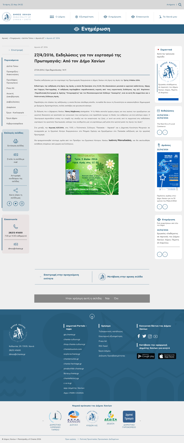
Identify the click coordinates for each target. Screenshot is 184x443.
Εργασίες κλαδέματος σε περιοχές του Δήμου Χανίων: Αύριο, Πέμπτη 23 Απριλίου (168, 238)
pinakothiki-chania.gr (74, 369)
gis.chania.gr (69, 335)
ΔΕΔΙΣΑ (110, 418)
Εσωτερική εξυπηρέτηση (110, 336)
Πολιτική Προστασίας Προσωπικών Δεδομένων (99, 439)
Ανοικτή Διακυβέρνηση (12, 95)
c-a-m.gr (68, 383)
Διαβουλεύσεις (13, 102)
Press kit (103, 341)
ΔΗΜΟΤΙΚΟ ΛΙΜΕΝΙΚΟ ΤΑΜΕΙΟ (55, 421)
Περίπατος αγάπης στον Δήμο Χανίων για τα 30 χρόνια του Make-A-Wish (167, 198)
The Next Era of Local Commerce (166, 125)
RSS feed (103, 346)
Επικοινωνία (140, 16)
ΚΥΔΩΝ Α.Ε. (92, 419)
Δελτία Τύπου (27, 38)
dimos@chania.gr (15, 249)
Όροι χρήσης (70, 439)
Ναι (107, 298)
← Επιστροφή (15, 50)
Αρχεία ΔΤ (40, 38)
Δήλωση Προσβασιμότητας (112, 356)
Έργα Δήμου (11, 118)
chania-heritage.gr (73, 364)
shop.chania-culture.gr (74, 344)
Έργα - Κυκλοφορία (15, 113)
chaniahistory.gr (71, 378)
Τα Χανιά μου (168, 16)
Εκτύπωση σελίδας (15, 143)
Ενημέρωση (112, 16)
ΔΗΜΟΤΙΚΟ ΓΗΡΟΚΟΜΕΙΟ (129, 419)
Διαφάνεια (11, 107)
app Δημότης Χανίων (74, 388)
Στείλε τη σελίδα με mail (15, 157)
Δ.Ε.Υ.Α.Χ (73, 418)
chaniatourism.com (73, 349)
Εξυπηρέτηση (84, 16)
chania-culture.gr (72, 339)
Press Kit (10, 88)
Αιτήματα (171, 5)
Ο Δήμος (57, 16)
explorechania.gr (72, 354)
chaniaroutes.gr (71, 359)
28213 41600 (16, 233)
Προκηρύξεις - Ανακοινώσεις (12, 73)
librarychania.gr (71, 374)
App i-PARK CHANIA (74, 393)
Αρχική (5, 38)
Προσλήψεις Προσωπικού (12, 81)
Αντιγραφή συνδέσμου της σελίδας (15, 175)
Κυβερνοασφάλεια (14, 124)
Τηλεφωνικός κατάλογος (111, 331)
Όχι (116, 298)
